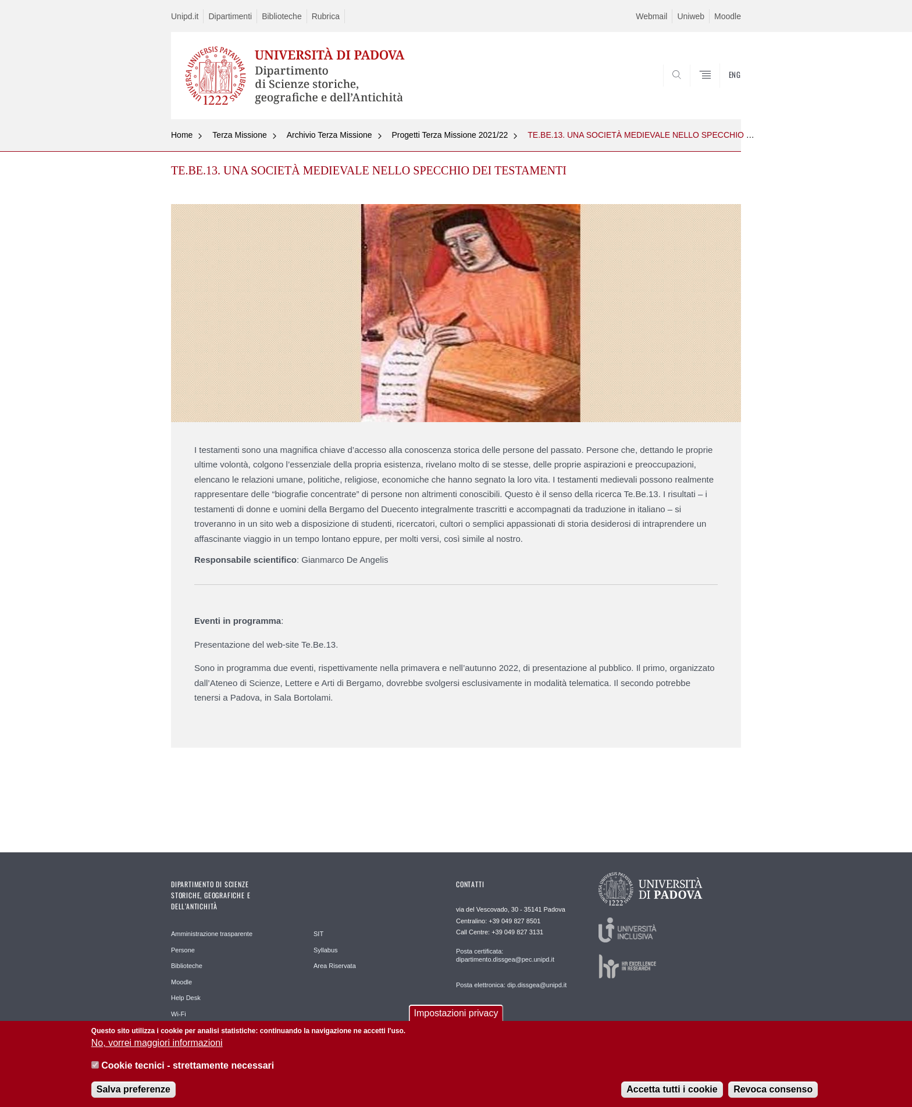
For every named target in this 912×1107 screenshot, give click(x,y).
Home (182, 135)
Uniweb (690, 16)
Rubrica (326, 16)
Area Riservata (335, 965)
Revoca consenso (773, 1090)
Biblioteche (282, 16)
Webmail (651, 16)
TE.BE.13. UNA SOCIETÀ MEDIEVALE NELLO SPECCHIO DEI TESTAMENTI (670, 135)
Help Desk (186, 997)
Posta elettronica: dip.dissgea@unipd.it (511, 984)
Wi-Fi (178, 1013)
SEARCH (720, 91)
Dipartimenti (230, 16)
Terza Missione (239, 135)
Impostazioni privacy (456, 1014)
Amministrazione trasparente (211, 933)
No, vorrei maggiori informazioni (157, 1044)
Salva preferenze (133, 1090)
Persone (183, 950)
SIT (318, 933)
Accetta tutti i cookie (671, 1090)
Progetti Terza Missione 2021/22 (450, 135)
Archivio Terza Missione (329, 135)
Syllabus (326, 950)
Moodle (727, 16)
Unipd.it (184, 16)
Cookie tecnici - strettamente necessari (187, 1067)
